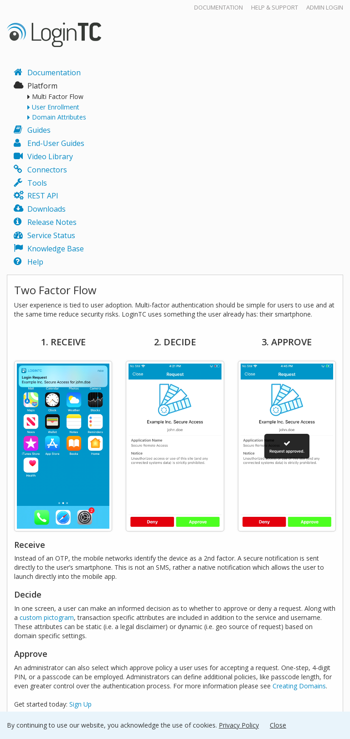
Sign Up (80, 704)
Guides (39, 130)
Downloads (46, 209)
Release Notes (52, 222)
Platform (42, 86)
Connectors (47, 170)
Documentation (218, 7)
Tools (37, 183)
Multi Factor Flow (57, 97)
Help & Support (274, 7)
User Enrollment (55, 107)
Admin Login (324, 7)
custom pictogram (47, 617)
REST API (42, 196)
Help (35, 262)
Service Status (51, 235)
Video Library (50, 156)
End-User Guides (55, 143)
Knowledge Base (55, 249)
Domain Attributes (59, 117)
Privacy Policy (239, 725)
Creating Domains (299, 686)
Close (278, 725)
